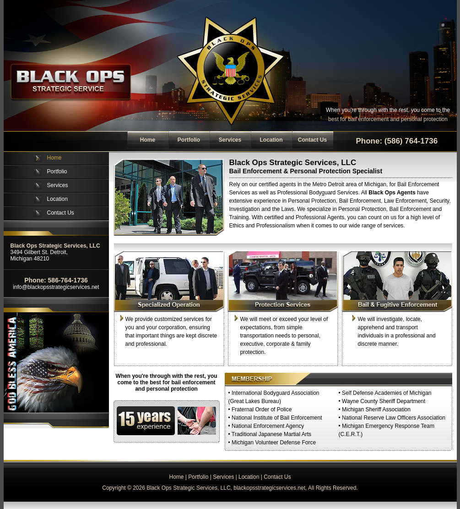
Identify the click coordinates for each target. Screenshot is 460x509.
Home (147, 140)
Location (271, 140)
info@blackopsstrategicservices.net (56, 287)
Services (230, 140)
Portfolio (189, 140)
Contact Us (312, 140)
